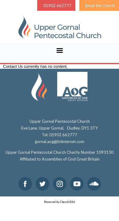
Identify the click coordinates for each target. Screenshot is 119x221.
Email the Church (100, 5)
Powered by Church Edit (59, 202)
